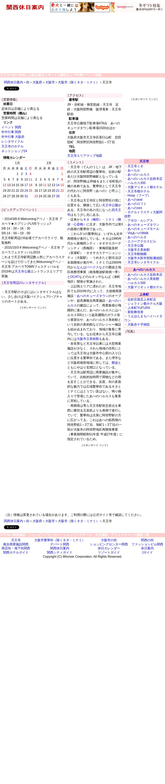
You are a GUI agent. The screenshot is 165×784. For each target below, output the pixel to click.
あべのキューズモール (143, 229)
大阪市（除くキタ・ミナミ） (78, 82)
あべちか (134, 170)
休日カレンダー (109, 548)
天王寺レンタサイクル (143, 262)
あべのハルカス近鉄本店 (145, 178)
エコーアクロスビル (142, 241)
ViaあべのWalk (138, 233)
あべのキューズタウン (92, 296)
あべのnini (135, 208)
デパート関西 (59, 544)
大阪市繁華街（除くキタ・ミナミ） (59, 540)
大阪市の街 (109, 540)
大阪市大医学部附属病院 (145, 258)
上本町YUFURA (139, 307)
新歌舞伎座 (135, 312)
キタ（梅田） (92, 219)
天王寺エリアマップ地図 (84, 155)
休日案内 (147, 548)
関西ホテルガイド (16, 552)
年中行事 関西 (11, 132)
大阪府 (37, 82)
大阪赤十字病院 (139, 324)
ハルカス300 (137, 183)
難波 (115, 362)
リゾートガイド (109, 552)
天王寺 (144, 161)
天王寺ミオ (135, 166)
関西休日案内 (13, 82)
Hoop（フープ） (139, 195)
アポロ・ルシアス (140, 220)
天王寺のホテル (12, 146)
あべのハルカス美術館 (143, 278)
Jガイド (147, 552)
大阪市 (50, 82)
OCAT (74, 276)
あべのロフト (137, 203)
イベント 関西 (11, 127)
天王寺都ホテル (139, 191)
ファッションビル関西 (147, 544)
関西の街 (147, 540)
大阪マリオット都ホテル (145, 187)
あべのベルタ (137, 237)
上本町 (144, 294)
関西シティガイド (59, 552)
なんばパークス (88, 267)
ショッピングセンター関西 (109, 544)
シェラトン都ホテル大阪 (145, 303)
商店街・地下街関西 (16, 548)
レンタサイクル (12, 141)
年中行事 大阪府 (12, 136)
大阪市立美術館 (88, 338)
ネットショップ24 (14, 151)
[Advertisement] (82, 42)
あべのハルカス (139, 174)
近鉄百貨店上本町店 (142, 299)
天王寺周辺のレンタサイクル (23, 282)
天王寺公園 (23, 271)
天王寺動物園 (137, 254)
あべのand (135, 199)
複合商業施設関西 (16, 544)
